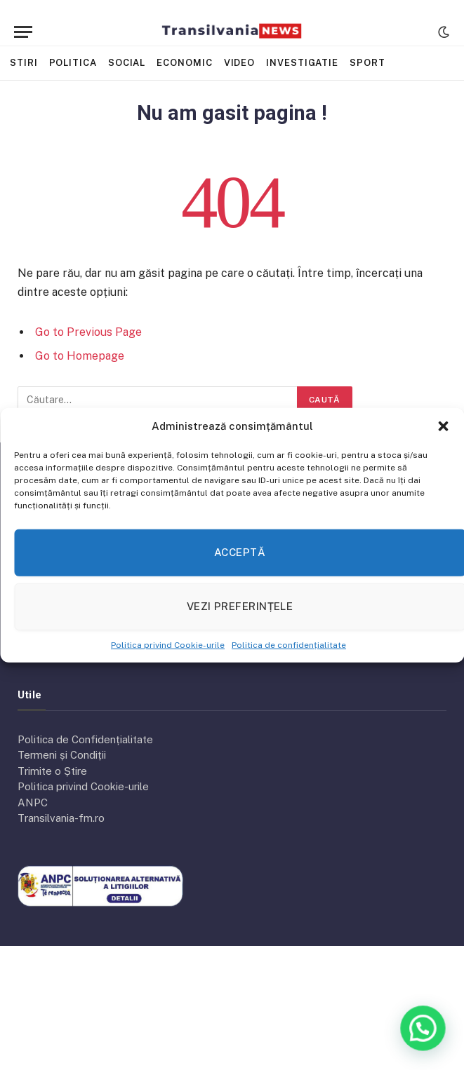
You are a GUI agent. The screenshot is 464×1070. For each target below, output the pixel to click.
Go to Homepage (79, 356)
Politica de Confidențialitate (85, 739)
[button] (443, 426)
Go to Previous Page (88, 332)
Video (240, 62)
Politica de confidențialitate (289, 644)
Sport (367, 62)
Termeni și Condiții (62, 755)
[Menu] (23, 32)
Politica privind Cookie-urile (168, 644)
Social (126, 62)
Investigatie (302, 62)
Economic (184, 62)
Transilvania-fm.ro (61, 818)
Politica (73, 62)
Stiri (24, 62)
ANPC (33, 802)
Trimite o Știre (52, 771)
